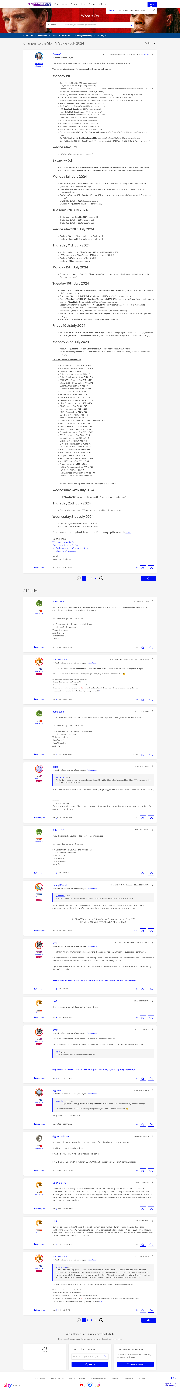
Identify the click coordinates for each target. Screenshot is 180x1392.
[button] (152, 53)
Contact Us (129, 1378)
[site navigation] (24, 4)
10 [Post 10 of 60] (56, 1078)
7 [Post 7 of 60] (56, 930)
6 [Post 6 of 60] (56, 873)
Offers (102, 4)
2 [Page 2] (87, 578)
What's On (90, 16)
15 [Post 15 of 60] (56, 1310)
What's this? (39, 66)
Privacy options (40, 1378)
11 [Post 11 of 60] (56, 1124)
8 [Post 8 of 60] (56, 989)
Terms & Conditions (56, 1378)
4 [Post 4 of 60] (56, 754)
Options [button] (148, 43)
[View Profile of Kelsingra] (146, 54)
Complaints (116, 1378)
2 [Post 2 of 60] (56, 647)
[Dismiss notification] (153, 10)
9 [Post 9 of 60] (56, 1017)
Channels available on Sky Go (65, 545)
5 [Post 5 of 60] (56, 818)
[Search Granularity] (54, 25)
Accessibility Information (99, 1378)
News (74, 4)
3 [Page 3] (91, 578)
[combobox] (95, 25)
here (128, 532)
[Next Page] (101, 578)
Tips (83, 4)
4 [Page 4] (95, 578)
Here (101, 691)
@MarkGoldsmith (62, 1101)
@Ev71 (58, 1052)
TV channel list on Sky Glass (64, 542)
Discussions (60, 4)
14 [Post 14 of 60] (56, 1244)
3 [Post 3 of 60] (56, 699)
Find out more (92, 663)
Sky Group (141, 1378)
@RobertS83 (60, 777)
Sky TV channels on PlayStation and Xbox (70, 548)
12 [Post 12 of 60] (56, 1170)
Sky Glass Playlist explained (64, 551)
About (92, 4)
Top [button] (174, 1378)
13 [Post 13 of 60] (56, 1209)
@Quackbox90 (61, 1267)
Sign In (152, 4)
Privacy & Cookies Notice (77, 1378)
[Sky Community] (39, 4)
